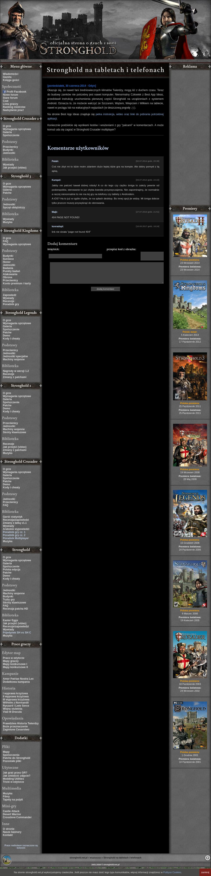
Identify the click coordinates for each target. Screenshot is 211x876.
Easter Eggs (10, 620)
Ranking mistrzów (14, 107)
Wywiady (8, 164)
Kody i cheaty (11, 338)
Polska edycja (11, 569)
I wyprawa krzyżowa (15, 693)
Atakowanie (10, 274)
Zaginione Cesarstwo (16, 729)
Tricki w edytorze (13, 781)
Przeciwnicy (10, 146)
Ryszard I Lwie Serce (16, 705)
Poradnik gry (11, 304)
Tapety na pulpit (13, 799)
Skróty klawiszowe (14, 432)
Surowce (8, 258)
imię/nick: (53, 249)
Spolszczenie (11, 135)
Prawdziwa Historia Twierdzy (21, 723)
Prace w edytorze (13, 658)
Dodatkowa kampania (16, 681)
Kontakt (8, 835)
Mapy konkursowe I (15, 664)
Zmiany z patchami (14, 377)
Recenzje (8, 301)
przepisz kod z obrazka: (121, 249)
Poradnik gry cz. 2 (14, 535)
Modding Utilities (13, 778)
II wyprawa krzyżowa (16, 696)
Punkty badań (11, 271)
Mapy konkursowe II (15, 667)
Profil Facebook (16, 91)
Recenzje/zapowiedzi (16, 626)
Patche (7, 192)
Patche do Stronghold (16, 758)
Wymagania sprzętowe (17, 129)
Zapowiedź (9, 295)
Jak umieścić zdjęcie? (16, 775)
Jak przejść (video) (14, 167)
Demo (6, 335)
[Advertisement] (189, 138)
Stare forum (10, 97)
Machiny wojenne (14, 359)
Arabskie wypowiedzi (16, 529)
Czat (5, 100)
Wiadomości (10, 74)
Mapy (6, 751)
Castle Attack (11, 811)
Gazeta (7, 77)
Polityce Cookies (172, 872)
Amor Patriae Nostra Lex (18, 678)
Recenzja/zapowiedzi (16, 519)
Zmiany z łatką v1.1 (15, 522)
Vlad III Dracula (12, 711)
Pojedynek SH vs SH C (17, 632)
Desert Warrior (12, 814)
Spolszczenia (11, 754)
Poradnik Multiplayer (16, 538)
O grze (7, 126)
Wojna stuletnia (12, 708)
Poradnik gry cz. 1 (14, 532)
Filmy (6, 796)
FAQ (5, 241)
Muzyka (7, 222)
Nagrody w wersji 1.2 (16, 371)
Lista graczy (10, 104)
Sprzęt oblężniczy (14, 207)
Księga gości (11, 80)
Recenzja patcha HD (15, 608)
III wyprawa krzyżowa (16, 699)
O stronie (8, 828)
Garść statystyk (12, 516)
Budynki (8, 149)
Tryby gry (9, 599)
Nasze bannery (12, 832)
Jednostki (9, 153)
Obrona (7, 277)
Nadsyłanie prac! (13, 110)
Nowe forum (10, 94)
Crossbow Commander (17, 817)
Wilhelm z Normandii (16, 702)
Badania (8, 268)
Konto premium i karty (17, 283)
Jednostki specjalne (15, 356)
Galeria (7, 132)
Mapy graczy (11, 661)
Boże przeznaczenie (15, 726)
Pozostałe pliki (12, 761)
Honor (7, 262)
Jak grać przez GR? (15, 772)
